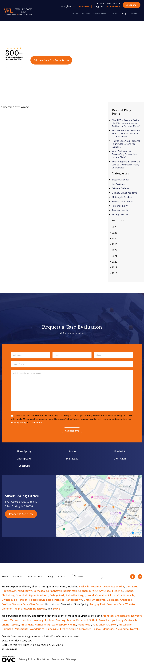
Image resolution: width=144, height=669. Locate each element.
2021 (113, 256)
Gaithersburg (86, 590)
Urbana (128, 590)
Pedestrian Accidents (122, 201)
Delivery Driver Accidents (124, 192)
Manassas (72, 458)
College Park (56, 595)
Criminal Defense (120, 188)
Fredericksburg (69, 629)
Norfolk (134, 629)
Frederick (119, 451)
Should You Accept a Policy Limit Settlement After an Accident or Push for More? (126, 123)
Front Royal (84, 624)
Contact (133, 13)
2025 (113, 233)
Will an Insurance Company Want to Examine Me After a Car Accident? (126, 133)
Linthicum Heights (94, 599)
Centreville (130, 620)
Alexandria (122, 629)
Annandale (27, 624)
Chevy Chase (103, 590)
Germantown (54, 590)
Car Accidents (118, 183)
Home (75, 13)
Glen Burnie (36, 604)
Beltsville (71, 595)
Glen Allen (120, 458)
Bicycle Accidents (120, 179)
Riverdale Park (115, 604)
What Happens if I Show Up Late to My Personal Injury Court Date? (126, 164)
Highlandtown (23, 608)
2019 (113, 267)
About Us (86, 13)
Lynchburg (117, 620)
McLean (14, 620)
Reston (71, 620)
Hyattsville (39, 608)
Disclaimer (36, 422)
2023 (113, 244)
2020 (113, 261)
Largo (81, 595)
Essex (49, 599)
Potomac (96, 586)
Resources (58, 659)
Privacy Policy (18, 422)
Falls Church (100, 624)
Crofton (6, 604)
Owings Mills (9, 599)
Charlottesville (10, 624)
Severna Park (20, 604)
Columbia (101, 595)
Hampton (7, 629)
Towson (23, 599)
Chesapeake (24, 458)
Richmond (82, 620)
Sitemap (71, 659)
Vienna (72, 624)
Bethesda (39, 590)
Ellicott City (115, 595)
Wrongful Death (120, 214)
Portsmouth (21, 629)
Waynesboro (59, 624)
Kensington (70, 590)
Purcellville (125, 624)
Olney (106, 586)
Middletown (25, 590)
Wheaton (130, 604)
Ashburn (50, 620)
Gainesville (52, 629)
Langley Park (97, 604)
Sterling (60, 620)
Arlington (108, 615)
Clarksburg (8, 595)
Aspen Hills (117, 586)
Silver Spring (24, 451)
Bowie (72, 451)
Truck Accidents (120, 210)
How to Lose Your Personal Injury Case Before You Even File (126, 143)
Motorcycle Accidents (122, 197)
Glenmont (7, 608)
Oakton (112, 624)
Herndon (26, 620)
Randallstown (74, 599)
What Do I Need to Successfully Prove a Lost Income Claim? (124, 154)
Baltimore (113, 599)
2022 (113, 250)
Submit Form (72, 431)
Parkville (59, 599)
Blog (124, 13)
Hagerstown (9, 590)
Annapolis (126, 599)
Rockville (84, 586)
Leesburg (24, 465)
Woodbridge (37, 629)
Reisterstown (37, 599)
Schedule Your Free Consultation (51, 60)
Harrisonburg (42, 624)
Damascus (132, 586)
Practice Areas (99, 13)
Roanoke (104, 620)
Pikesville (128, 595)
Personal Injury (119, 205)
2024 (113, 238)
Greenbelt (22, 595)
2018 (113, 273)
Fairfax (97, 629)
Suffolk (93, 620)
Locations (114, 13)
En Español (131, 4)
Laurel (90, 595)
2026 (113, 227)
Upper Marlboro (38, 595)
